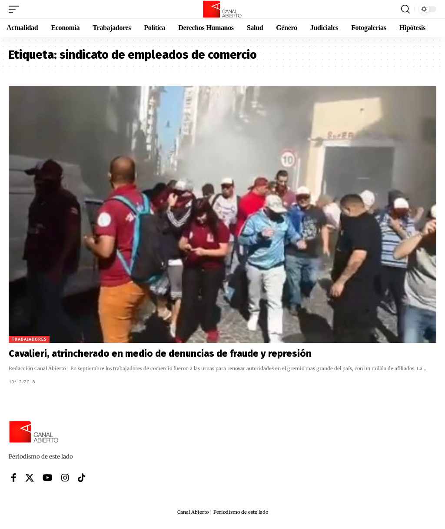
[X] (29, 477)
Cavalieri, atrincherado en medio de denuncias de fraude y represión (160, 353)
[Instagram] (65, 477)
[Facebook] (14, 477)
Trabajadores (29, 339)
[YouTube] (47, 477)
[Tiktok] (82, 477)
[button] (16, 9)
